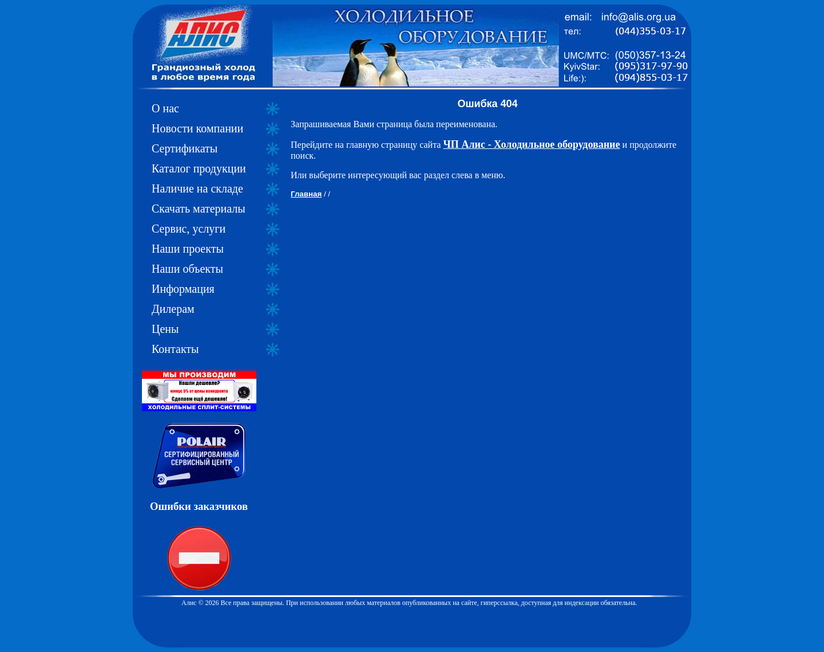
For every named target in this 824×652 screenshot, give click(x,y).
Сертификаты (184, 148)
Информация (183, 288)
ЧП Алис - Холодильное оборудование (531, 144)
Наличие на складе (197, 188)
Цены (165, 329)
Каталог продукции (199, 168)
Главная (306, 194)
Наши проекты (188, 248)
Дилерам (173, 309)
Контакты (175, 349)
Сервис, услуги (188, 228)
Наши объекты (187, 268)
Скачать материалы (198, 208)
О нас (165, 108)
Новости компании (197, 128)
